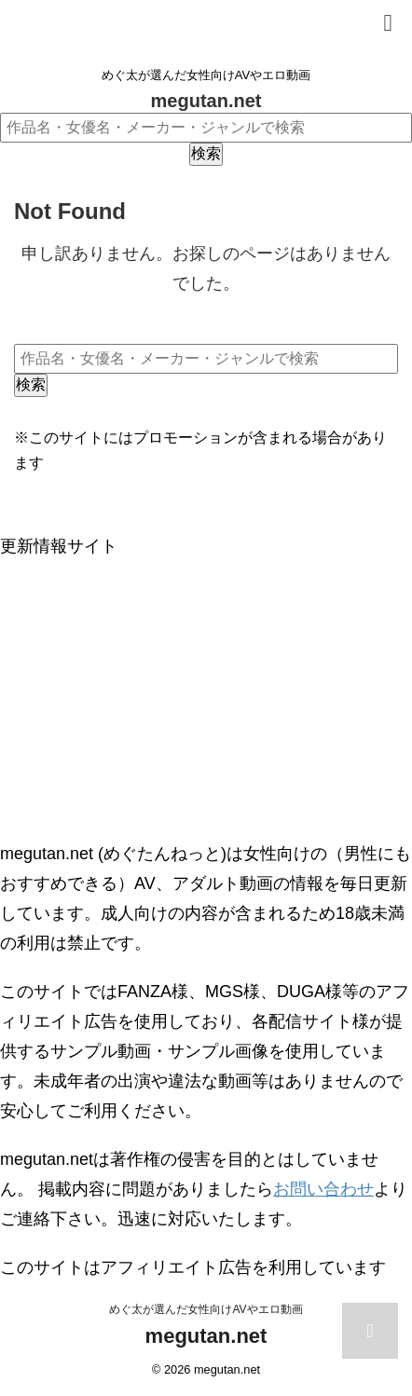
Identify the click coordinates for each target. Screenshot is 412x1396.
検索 (206, 153)
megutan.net (206, 100)
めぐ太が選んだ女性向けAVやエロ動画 (205, 1309)
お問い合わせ (323, 1189)
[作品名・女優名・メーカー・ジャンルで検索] (206, 128)
